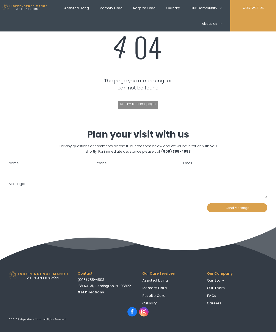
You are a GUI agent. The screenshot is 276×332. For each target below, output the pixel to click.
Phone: (101, 163)
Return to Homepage (138, 103)
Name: (14, 163)
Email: (188, 163)
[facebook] (132, 312)
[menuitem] (79, 8)
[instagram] (144, 312)
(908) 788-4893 (176, 151)
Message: (17, 183)
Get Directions (91, 292)
